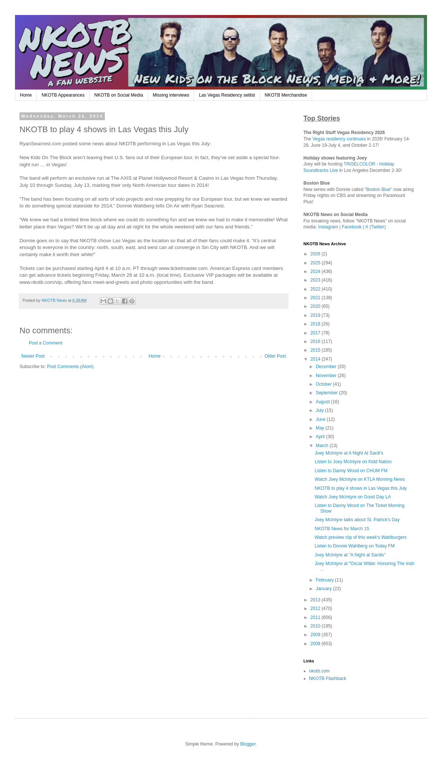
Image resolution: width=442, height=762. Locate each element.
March (323, 445)
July (320, 410)
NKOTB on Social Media (118, 95)
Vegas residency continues (339, 139)
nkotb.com (319, 671)
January (324, 588)
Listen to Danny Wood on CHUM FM (351, 470)
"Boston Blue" (378, 189)
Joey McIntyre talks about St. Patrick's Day (357, 519)
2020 (316, 306)
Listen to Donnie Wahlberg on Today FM (354, 546)
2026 (316, 253)
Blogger (247, 744)
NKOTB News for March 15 (342, 528)
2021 (316, 297)
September (327, 392)
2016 (316, 341)
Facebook (352, 227)
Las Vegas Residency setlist (227, 95)
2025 (316, 262)
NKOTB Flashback (327, 678)
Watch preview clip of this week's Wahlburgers (361, 537)
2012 (316, 608)
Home (26, 95)
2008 (316, 643)
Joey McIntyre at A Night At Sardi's (349, 453)
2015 (316, 350)
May (321, 428)
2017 (316, 333)
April (321, 436)
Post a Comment (45, 343)
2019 (316, 315)
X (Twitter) (375, 227)
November (327, 375)
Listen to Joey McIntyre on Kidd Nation (353, 461)
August (323, 401)
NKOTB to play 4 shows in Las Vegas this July (361, 488)
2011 (316, 617)
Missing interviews (171, 95)
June (321, 419)
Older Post (275, 356)
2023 (316, 280)
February (325, 580)
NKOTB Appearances (63, 95)
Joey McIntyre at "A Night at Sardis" (350, 555)
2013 (316, 599)
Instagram (328, 227)
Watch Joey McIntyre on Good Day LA (353, 497)
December (327, 366)
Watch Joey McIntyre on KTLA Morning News (360, 479)
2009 (316, 634)
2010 (316, 626)
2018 (316, 324)
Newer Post (33, 356)
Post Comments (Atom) (70, 366)
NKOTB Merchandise (286, 95)
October (324, 384)
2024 (316, 271)
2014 (316, 359)
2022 (316, 289)
